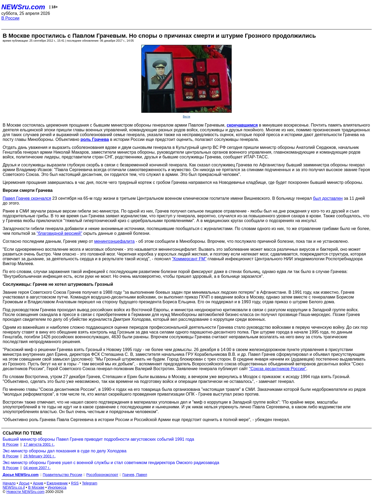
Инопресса (57, 487)
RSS (75, 483)
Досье (24, 483)
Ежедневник (57, 483)
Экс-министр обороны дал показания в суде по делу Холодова (64, 451)
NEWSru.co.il (14, 487)
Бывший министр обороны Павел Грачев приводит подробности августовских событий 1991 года (98, 439)
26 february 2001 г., (40, 456)
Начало (9, 483)
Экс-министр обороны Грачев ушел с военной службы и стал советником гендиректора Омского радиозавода (111, 462)
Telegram (90, 483)
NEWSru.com (23, 7)
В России (10, 18)
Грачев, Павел (134, 475)
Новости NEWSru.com (25, 492)
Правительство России (62, 475)
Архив (38, 483)
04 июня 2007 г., (37, 468)
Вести (186, 116)
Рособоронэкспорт (102, 475)
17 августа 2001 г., (39, 444)
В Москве (36, 487)
